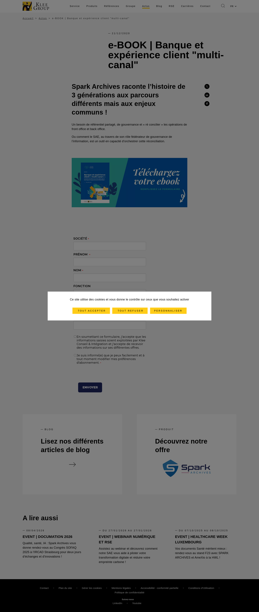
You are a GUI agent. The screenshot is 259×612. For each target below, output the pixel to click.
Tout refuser (130, 310)
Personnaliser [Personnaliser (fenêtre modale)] (168, 310)
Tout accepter (91, 310)
